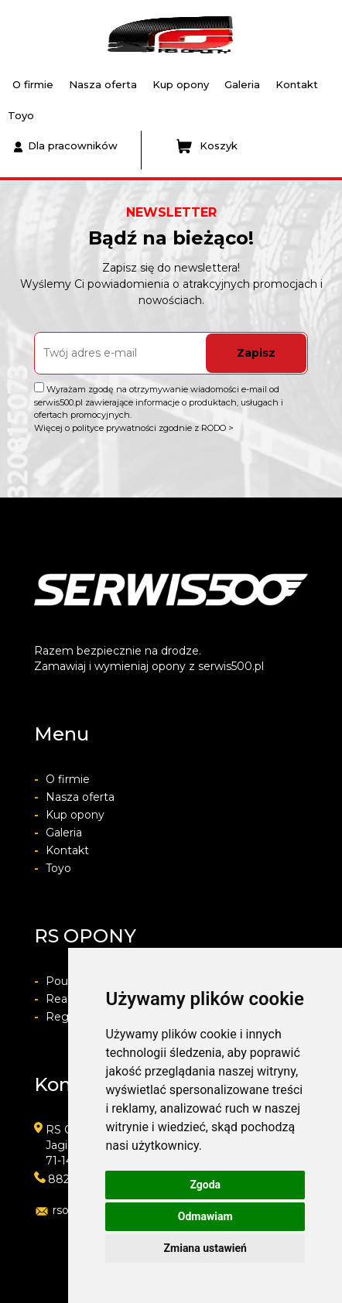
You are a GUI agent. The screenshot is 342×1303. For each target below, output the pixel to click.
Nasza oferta (103, 84)
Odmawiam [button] (205, 1216)
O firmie (32, 84)
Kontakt (296, 84)
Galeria (242, 84)
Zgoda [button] (205, 1184)
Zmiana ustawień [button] (205, 1248)
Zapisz (256, 353)
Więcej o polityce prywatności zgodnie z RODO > (134, 427)
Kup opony (180, 84)
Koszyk (207, 146)
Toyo (21, 115)
